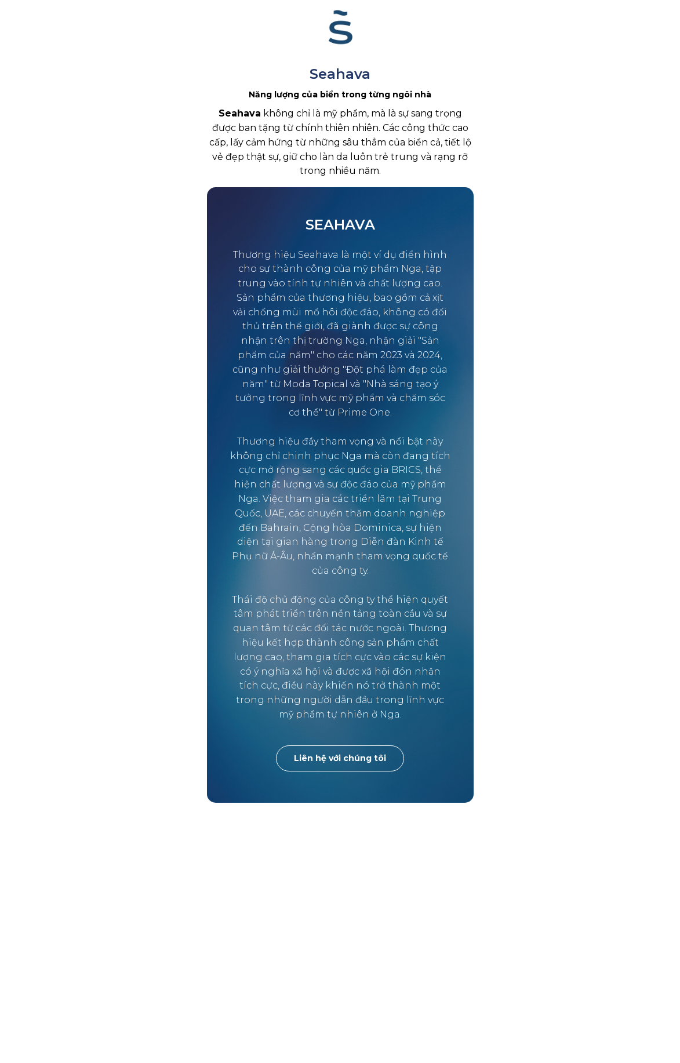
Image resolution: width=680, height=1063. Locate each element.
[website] (340, 27)
